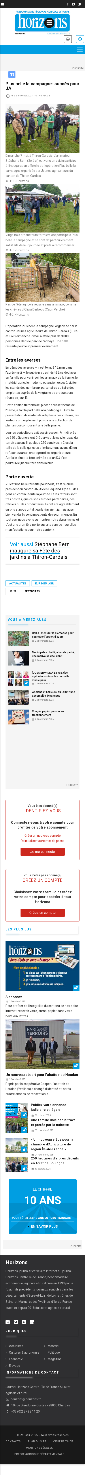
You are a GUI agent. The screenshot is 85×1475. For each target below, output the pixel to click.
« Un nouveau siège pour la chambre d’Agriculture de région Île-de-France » (52, 1144)
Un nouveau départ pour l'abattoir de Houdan (42, 1075)
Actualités (17, 583)
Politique (54, 1352)
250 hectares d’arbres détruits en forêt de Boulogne (55, 1160)
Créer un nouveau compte (43, 835)
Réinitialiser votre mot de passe (42, 841)
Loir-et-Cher (59, 1295)
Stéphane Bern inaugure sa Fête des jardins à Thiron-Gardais (40, 550)
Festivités (32, 591)
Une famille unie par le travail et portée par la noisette (54, 1122)
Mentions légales (39, 1447)
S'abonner (14, 997)
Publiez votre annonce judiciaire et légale (48, 1107)
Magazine (55, 1359)
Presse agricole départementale (39, 1454)
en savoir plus (44, 1226)
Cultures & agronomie (24, 1352)
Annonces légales (68, 39)
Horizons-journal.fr (19, 1271)
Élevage (14, 1365)
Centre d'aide (63, 1441)
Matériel (53, 1346)
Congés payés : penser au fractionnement (48, 713)
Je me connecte (80, 39)
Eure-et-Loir (44, 583)
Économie (16, 1359)
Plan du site (37, 1441)
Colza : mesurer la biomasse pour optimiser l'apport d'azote (53, 635)
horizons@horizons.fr (23, 1399)
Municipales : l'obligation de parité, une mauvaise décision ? (53, 654)
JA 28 (12, 591)
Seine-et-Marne (17, 1301)
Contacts (13, 1441)
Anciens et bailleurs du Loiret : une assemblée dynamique (53, 693)
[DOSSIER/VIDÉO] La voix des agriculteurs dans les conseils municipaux (50, 676)
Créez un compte (42, 913)
